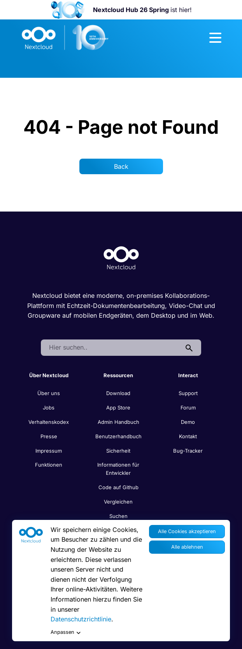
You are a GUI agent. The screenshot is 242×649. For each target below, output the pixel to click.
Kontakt (188, 436)
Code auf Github (118, 487)
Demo (188, 422)
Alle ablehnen (187, 547)
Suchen (118, 516)
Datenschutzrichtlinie (81, 619)
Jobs (48, 407)
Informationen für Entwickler (118, 469)
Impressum (48, 451)
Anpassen (66, 632)
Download (118, 393)
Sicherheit (118, 451)
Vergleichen (118, 502)
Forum (188, 407)
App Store (118, 407)
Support (188, 393)
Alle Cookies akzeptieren (187, 531)
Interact (188, 375)
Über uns (48, 393)
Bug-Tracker (188, 451)
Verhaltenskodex (48, 422)
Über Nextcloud (48, 375)
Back (121, 166)
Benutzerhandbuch (118, 436)
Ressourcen (118, 375)
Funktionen (48, 465)
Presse (48, 436)
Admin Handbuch (118, 422)
